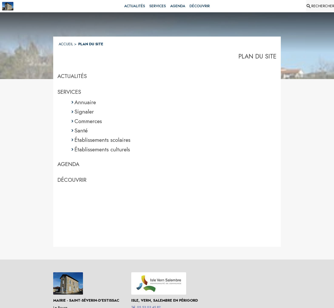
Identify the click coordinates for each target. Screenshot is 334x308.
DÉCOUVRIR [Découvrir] (71, 179)
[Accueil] (7, 6)
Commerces (88, 121)
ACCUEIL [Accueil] (66, 44)
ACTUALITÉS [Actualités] (72, 76)
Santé (81, 130)
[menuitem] (134, 6)
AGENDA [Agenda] (68, 164)
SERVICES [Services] (69, 91)
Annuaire (85, 102)
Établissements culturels (102, 149)
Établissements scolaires (102, 139)
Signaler (84, 111)
